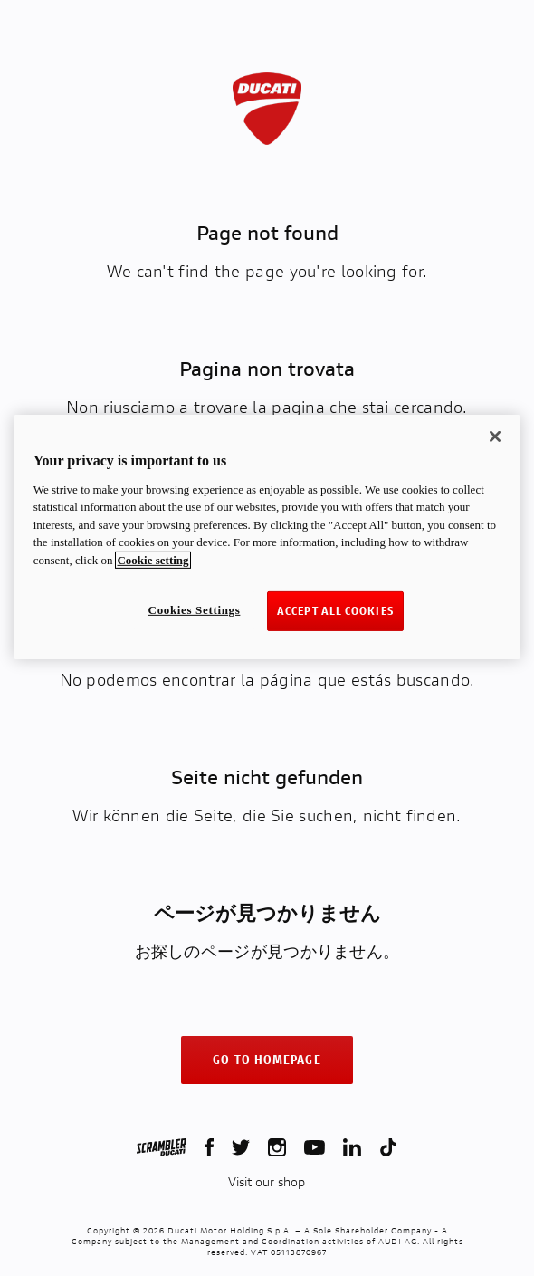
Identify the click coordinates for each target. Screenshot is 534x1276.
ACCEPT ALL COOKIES (335, 611)
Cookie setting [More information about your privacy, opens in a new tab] (152, 559)
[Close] (495, 436)
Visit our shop (266, 1182)
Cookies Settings (194, 610)
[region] (267, 537)
